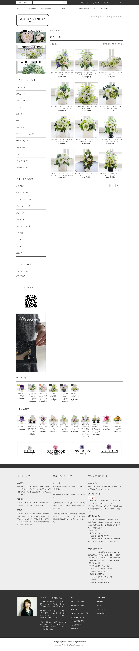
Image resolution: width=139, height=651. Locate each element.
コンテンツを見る (58, 8)
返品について (75, 609)
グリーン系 (57, 30)
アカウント (84, 3)
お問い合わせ (103, 8)
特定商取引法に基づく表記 (80, 613)
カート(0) (117, 3)
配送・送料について (77, 605)
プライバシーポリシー (78, 617)
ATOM (77, 629)
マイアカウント (102, 598)
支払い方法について (77, 601)
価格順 (114, 44)
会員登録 (95, 3)
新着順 (120, 44)
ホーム (19, 8)
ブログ (93, 8)
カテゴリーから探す (29, 8)
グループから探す (44, 8)
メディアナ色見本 (22, 271)
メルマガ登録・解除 (81, 8)
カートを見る (101, 609)
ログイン (105, 3)
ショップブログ (76, 625)
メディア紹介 (20, 276)
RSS (72, 629)
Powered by (69, 645)
